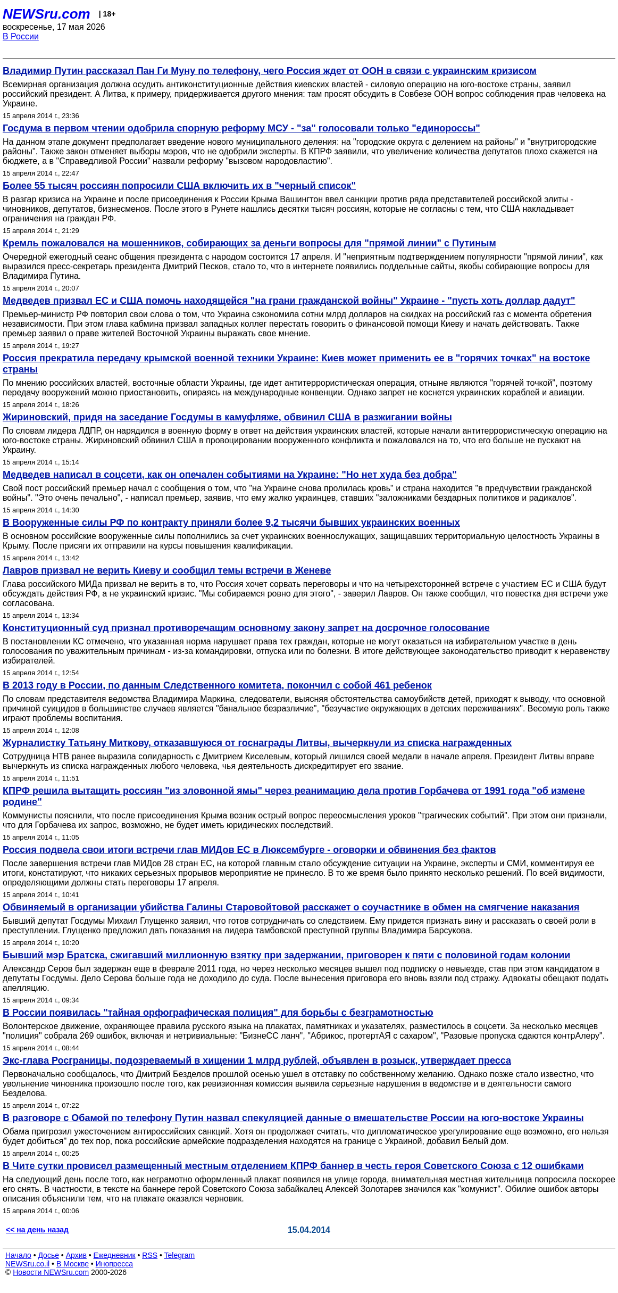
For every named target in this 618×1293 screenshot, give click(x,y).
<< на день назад (37, 1229)
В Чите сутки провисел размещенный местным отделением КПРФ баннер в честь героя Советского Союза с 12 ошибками (293, 1166)
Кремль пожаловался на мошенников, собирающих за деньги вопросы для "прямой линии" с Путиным (249, 243)
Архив (76, 1255)
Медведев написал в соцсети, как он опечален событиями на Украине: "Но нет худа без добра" (230, 474)
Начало (18, 1255)
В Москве (72, 1263)
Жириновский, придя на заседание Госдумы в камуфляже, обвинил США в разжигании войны (227, 417)
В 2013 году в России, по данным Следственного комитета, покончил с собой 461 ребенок (217, 685)
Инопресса (114, 1263)
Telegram (179, 1255)
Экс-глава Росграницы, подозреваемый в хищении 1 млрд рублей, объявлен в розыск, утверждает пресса (257, 1060)
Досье (48, 1255)
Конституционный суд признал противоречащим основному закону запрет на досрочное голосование (246, 628)
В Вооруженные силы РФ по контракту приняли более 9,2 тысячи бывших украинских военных (231, 522)
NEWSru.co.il (27, 1263)
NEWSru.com (46, 14)
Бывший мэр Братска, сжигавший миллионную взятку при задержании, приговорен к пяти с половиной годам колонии (286, 955)
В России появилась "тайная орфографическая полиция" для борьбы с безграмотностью (218, 1012)
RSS (149, 1255)
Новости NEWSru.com (51, 1272)
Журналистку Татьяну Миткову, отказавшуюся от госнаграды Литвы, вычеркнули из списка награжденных (257, 742)
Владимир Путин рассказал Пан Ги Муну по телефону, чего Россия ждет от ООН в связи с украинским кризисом (270, 70)
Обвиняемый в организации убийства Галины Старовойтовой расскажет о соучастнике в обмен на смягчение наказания (291, 907)
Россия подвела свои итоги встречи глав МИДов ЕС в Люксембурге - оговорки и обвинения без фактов (249, 849)
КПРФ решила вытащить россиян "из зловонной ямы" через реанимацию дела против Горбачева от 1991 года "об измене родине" (294, 796)
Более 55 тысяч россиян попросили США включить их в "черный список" (179, 185)
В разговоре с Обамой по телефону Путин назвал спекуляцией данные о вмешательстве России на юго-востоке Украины (293, 1118)
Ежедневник (115, 1255)
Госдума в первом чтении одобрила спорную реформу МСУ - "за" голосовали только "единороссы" (241, 128)
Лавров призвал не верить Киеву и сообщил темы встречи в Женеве (167, 570)
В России (21, 36)
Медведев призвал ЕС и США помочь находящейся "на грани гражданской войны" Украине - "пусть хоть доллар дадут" (289, 300)
